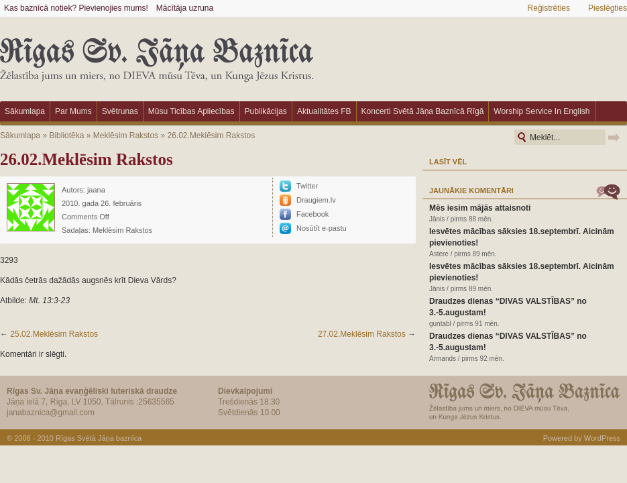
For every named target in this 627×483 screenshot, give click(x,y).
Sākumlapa (25, 111)
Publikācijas (266, 111)
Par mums (73, 111)
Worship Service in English (541, 111)
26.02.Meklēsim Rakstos (211, 135)
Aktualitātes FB (324, 111)
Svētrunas (120, 111)
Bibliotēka (66, 135)
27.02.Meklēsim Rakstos (362, 334)
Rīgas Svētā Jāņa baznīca (98, 438)
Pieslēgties (607, 8)
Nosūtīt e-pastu (321, 228)
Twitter (307, 186)
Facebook (312, 214)
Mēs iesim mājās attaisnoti (479, 208)
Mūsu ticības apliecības (191, 111)
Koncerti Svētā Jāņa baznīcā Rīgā (422, 111)
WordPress (602, 438)
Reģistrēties (549, 8)
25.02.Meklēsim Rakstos (54, 334)
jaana (96, 190)
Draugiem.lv (316, 200)
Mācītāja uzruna (184, 8)
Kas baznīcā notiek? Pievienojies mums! (76, 8)
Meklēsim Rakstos (125, 135)
